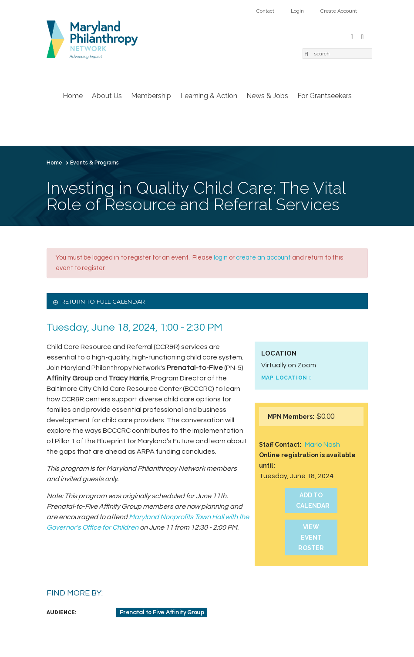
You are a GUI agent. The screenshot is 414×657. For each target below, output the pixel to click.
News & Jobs (267, 96)
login (221, 257)
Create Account (338, 11)
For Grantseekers (324, 96)
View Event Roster (311, 537)
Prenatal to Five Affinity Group (162, 612)
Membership (151, 96)
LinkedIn (362, 36)
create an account (263, 257)
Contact (265, 11)
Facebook (352, 36)
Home (73, 96)
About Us (107, 96)
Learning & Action (208, 96)
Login (297, 11)
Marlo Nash (322, 444)
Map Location (284, 378)
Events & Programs (94, 163)
